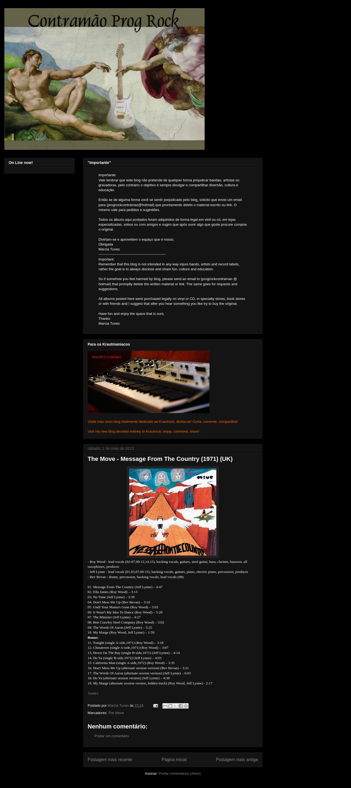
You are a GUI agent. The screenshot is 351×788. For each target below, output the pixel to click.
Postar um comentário (111, 736)
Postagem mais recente (110, 759)
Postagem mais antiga (237, 759)
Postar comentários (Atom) (180, 773)
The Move (116, 713)
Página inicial (174, 759)
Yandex (93, 693)
